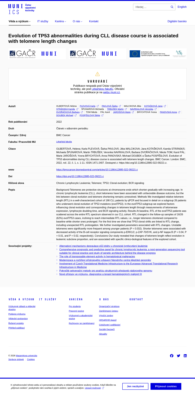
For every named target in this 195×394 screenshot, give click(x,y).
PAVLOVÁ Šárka (111, 106)
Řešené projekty (16, 323)
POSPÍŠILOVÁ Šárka (91, 115)
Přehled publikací (16, 328)
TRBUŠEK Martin (117, 109)
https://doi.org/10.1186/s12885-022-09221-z (80, 176)
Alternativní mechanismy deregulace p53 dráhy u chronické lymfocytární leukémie (103, 246)
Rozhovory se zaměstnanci (81, 323)
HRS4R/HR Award (107, 320)
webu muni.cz (111, 92)
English (182, 6)
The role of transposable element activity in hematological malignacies (97, 256)
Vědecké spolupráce (18, 318)
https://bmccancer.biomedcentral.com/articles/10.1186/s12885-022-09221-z (97, 169)
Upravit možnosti (94, 389)
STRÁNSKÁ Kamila (67, 109)
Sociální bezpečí (107, 329)
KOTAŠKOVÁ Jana (155, 106)
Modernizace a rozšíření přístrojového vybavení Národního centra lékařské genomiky (105, 260)
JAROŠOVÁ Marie (123, 112)
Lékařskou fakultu (102, 89)
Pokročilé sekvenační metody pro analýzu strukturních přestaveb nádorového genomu (105, 270)
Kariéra (76, 299)
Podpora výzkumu (16, 314)
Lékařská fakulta (64, 141)
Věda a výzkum (21, 299)
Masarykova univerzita (26, 355)
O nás (104, 299)
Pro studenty (75, 306)
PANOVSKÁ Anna (170, 112)
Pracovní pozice (76, 311)
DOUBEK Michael (66, 115)
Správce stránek (16, 359)
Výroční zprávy (106, 315)
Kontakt (136, 299)
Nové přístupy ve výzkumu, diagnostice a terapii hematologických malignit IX (100, 274)
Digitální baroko (177, 21)
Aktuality (103, 334)
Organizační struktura (109, 306)
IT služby (47, 299)
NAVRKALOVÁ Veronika (143, 109)
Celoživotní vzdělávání (109, 325)
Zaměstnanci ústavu (108, 311)
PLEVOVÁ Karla (89, 106)
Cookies (31, 359)
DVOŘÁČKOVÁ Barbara (69, 112)
